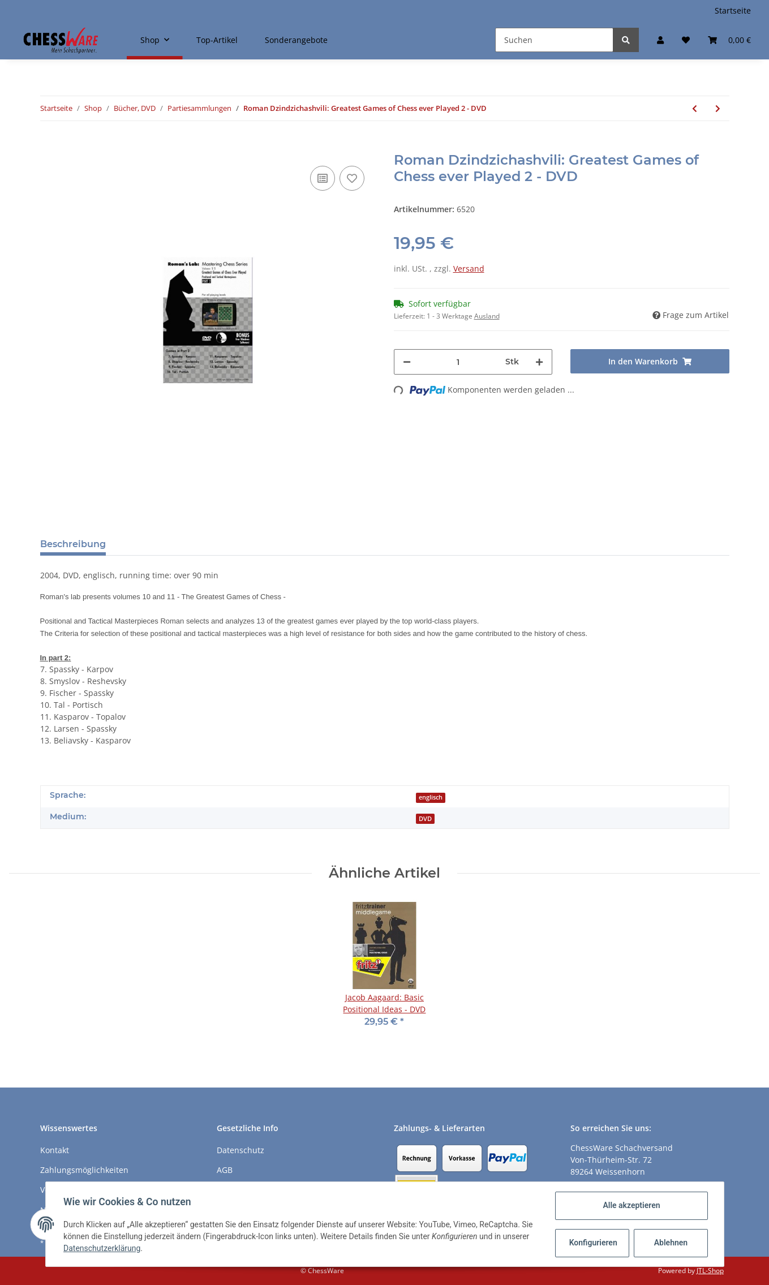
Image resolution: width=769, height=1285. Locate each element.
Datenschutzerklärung (102, 1248)
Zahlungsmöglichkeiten (84, 1169)
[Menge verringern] (406, 362)
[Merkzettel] (686, 39)
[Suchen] (554, 40)
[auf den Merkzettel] (352, 178)
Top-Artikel (217, 40)
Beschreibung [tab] (73, 544)
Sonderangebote (296, 40)
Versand (468, 268)
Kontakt (54, 1150)
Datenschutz (240, 1150)
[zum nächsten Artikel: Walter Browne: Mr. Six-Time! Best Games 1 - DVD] (717, 108)
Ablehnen (670, 1242)
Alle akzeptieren (631, 1205)
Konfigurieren (593, 1242)
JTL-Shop (710, 1270)
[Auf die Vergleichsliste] (322, 178)
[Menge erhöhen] (539, 362)
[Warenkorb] (729, 39)
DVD (425, 819)
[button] (660, 39)
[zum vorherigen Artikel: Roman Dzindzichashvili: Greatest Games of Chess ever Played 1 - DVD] (694, 108)
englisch (431, 797)
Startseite (733, 10)
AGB (225, 1169)
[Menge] (458, 362)
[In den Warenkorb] (49, 146)
